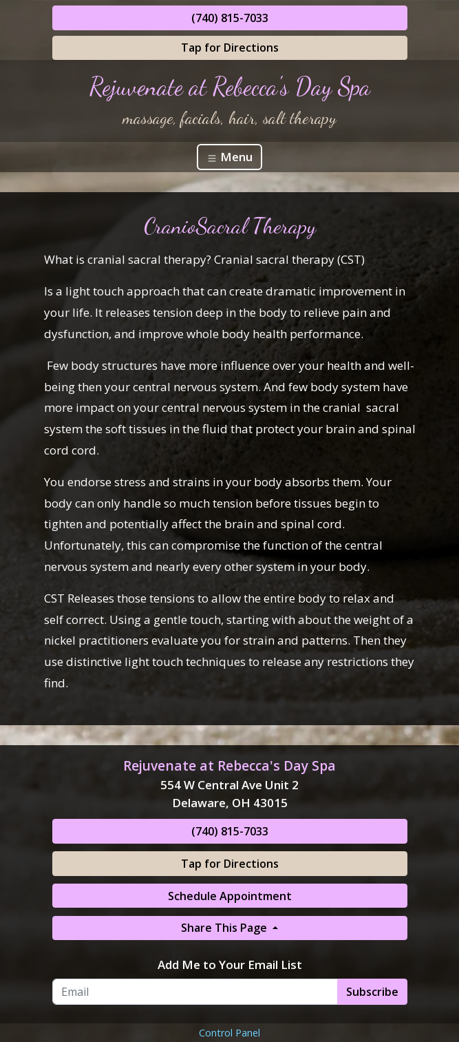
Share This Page (225, 927)
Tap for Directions (230, 47)
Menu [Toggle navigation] (229, 157)
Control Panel (229, 1032)
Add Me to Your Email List (230, 964)
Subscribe (372, 991)
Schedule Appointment (230, 896)
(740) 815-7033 (229, 17)
